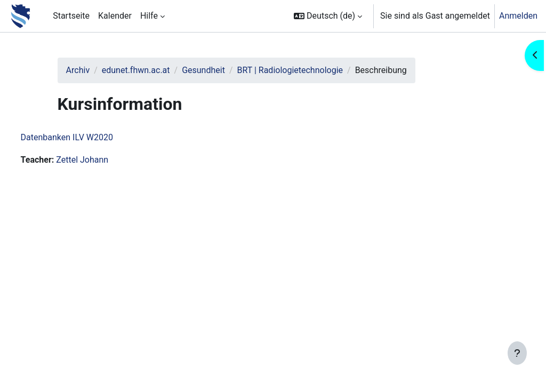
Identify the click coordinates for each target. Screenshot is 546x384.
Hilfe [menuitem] (149, 16)
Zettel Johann (102, 160)
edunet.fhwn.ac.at (153, 70)
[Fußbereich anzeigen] (517, 353)
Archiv (95, 70)
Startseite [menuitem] (71, 16)
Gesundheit (220, 70)
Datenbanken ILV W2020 (87, 137)
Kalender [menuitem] (115, 16)
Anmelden (518, 16)
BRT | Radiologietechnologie (307, 70)
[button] (328, 16)
